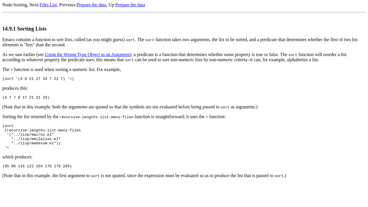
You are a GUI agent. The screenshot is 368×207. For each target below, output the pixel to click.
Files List (48, 4)
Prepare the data (91, 4)
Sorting (20, 4)
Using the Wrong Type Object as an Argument (87, 54)
